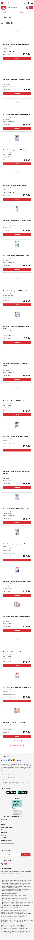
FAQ (2, 822)
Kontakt (3, 824)
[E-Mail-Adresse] (11, 854)
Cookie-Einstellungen (6, 840)
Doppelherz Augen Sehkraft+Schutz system (17, 687)
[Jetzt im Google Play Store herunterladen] (23, 792)
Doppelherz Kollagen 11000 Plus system (16, 291)
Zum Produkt (17, 58)
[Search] (31, 7)
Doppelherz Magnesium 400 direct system (16, 79)
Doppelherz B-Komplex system (13, 652)
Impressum (4, 832)
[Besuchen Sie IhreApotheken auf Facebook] (2, 863)
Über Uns (3, 835)
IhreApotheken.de (5, 764)
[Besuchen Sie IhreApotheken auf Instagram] (5, 863)
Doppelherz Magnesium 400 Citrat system (16, 115)
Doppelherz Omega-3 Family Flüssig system (17, 220)
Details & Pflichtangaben (9, 51)
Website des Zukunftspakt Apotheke (10, 873)
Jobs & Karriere (5, 837)
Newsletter (4, 819)
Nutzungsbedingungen (6, 827)
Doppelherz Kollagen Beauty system (14, 185)
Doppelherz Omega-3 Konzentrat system (16, 44)
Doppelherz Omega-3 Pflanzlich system (15, 436)
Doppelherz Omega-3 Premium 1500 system (17, 581)
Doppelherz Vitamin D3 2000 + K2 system (16, 401)
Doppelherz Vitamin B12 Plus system (14, 722)
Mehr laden (17, 745)
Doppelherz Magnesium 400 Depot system (16, 150)
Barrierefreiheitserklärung (7, 843)
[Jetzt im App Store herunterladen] (11, 792)
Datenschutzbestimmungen (8, 829)
